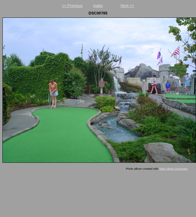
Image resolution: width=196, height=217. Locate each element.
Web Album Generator (173, 168)
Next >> (127, 5)
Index (98, 5)
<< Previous (72, 5)
